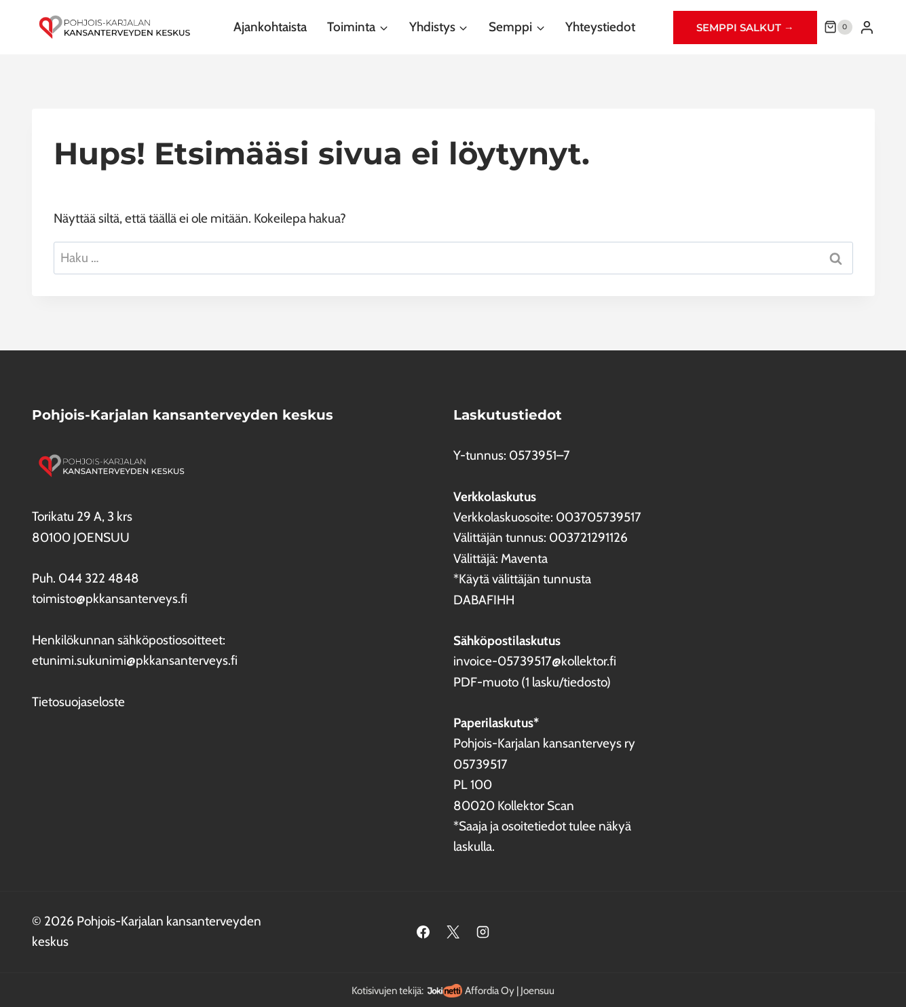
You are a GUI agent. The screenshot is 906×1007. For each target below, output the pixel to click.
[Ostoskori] (838, 27)
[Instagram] (482, 932)
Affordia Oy (489, 990)
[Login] (867, 27)
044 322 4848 (98, 578)
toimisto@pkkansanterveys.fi (109, 598)
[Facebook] (423, 932)
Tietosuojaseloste (78, 702)
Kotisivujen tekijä (386, 990)
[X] (453, 932)
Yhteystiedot (600, 27)
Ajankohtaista (270, 27)
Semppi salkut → (745, 27)
